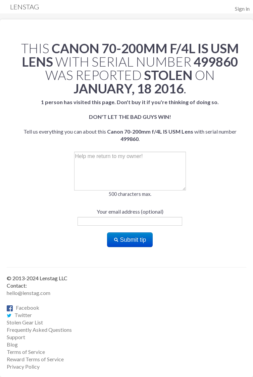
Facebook (23, 307)
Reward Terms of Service (35, 359)
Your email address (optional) (130, 211)
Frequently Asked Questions (39, 329)
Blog (12, 344)
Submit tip (130, 239)
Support (16, 337)
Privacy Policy (23, 366)
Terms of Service (26, 352)
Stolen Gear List (25, 322)
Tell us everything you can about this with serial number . (130, 120)
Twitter (19, 315)
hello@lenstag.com (28, 293)
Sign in (242, 8)
